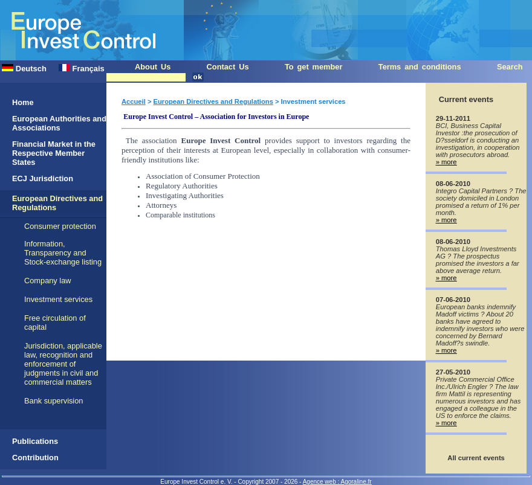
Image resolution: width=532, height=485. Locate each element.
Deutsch (24, 68)
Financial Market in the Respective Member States (54, 153)
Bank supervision (53, 400)
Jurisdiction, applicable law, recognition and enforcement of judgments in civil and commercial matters (63, 364)
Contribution (35, 457)
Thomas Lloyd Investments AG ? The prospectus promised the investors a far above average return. (477, 259)
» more (446, 161)
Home (23, 102)
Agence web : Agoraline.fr (337, 481)
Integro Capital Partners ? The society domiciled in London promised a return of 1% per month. (481, 201)
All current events (476, 457)
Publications (35, 441)
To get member (314, 66)
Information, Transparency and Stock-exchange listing (63, 252)
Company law (47, 280)
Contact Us (228, 66)
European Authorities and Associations (59, 123)
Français (82, 68)
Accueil (134, 101)
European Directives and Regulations (213, 101)
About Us (152, 66)
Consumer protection (60, 226)
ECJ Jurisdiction (42, 178)
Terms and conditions (419, 66)
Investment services (58, 299)
